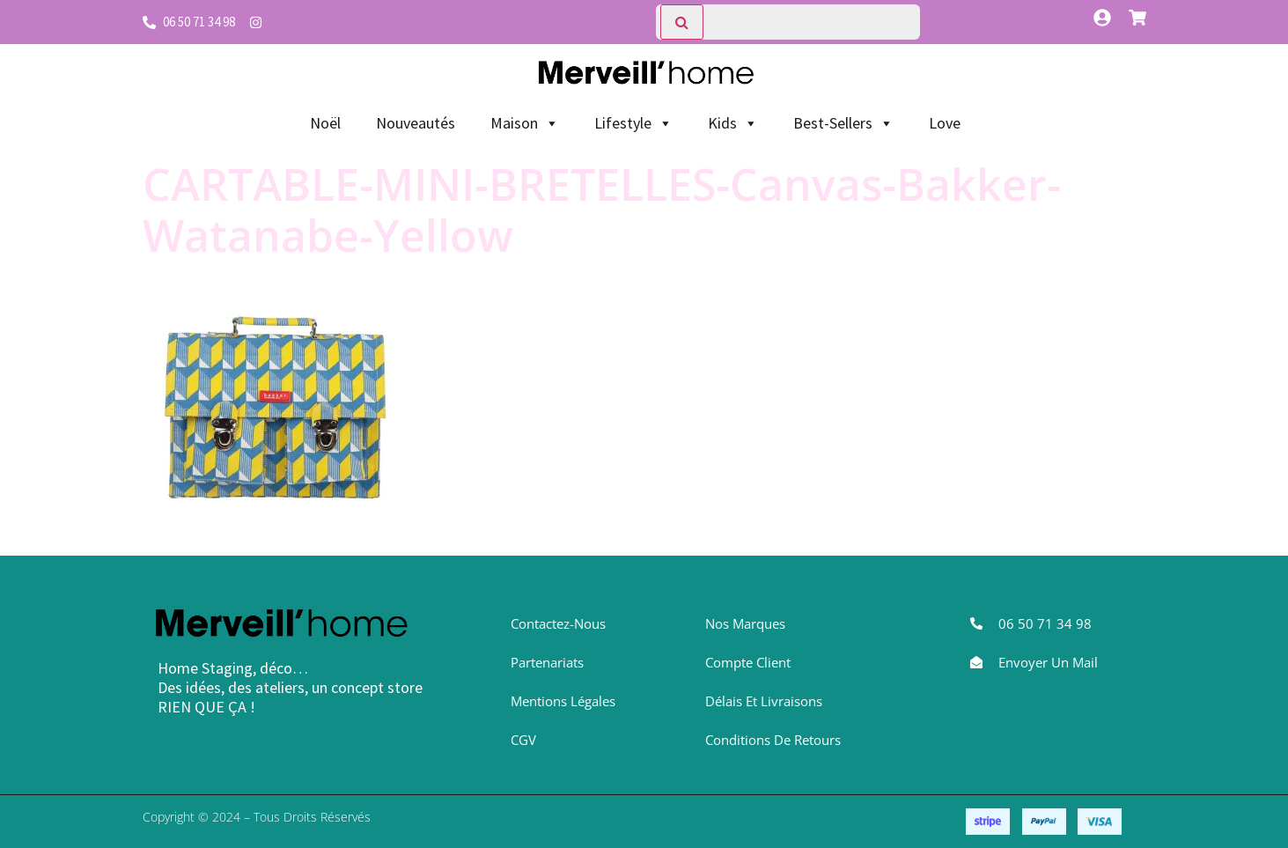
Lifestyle (633, 123)
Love (944, 123)
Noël (325, 123)
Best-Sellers (843, 123)
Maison (524, 123)
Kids (733, 123)
